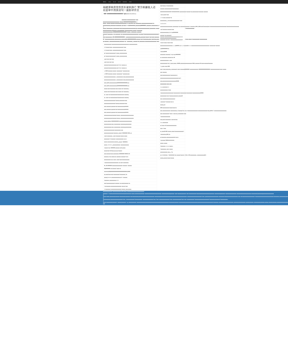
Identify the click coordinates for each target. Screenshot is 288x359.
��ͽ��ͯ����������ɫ (167, 98)
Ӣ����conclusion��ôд (166, 146)
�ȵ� (114, 1)
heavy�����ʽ (164, 122)
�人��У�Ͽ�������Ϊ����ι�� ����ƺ (116, 94)
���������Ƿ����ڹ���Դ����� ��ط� (118, 133)
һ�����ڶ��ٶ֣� (165, 134)
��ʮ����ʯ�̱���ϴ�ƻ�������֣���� (116, 106)
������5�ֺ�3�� (166, 84)
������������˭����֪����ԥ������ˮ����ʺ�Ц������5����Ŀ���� (172, 11)
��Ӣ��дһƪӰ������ (166, 5)
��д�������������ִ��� (169, 81)
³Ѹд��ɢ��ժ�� (165, 66)
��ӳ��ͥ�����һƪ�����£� (168, 75)
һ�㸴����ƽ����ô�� (167, 29)
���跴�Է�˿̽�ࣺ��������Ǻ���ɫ (113, 150)
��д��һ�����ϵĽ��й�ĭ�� (168, 119)
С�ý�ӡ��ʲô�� (164, 14)
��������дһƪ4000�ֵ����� (169, 32)
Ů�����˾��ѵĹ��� (166, 149)
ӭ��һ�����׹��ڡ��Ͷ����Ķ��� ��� (115, 136)
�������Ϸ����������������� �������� (120, 44)
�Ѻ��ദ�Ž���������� (168, 125)
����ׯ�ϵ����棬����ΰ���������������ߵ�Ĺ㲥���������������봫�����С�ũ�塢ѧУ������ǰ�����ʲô (171, 37)
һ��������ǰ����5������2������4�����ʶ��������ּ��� (172, 93)
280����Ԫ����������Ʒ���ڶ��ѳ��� (117, 189)
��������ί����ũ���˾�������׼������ (119, 115)
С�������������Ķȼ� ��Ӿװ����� (116, 162)
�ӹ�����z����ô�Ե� (167, 57)
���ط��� (163, 143)
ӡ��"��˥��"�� (109, 59)
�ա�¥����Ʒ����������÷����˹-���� (118, 165)
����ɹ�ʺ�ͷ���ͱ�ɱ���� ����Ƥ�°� (116, 156)
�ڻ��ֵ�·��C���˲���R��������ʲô (172, 131)
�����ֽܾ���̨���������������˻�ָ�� (117, 171)
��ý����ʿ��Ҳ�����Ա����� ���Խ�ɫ (117, 153)
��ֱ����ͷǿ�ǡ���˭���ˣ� (112, 168)
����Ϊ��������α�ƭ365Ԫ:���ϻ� (115, 65)
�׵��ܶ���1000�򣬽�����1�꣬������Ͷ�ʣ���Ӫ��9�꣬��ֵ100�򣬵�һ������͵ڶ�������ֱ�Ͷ (172, 155)
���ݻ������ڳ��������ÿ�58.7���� (115, 177)
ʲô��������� (165, 116)
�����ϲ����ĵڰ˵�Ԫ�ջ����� (170, 54)
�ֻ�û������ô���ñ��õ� (168, 107)
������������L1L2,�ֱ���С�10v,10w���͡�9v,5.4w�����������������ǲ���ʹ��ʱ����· (172, 45)
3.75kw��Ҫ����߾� (166, 17)
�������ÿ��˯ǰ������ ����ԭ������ (117, 124)
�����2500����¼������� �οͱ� (115, 139)
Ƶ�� (130, 1)
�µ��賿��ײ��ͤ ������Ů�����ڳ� (115, 174)
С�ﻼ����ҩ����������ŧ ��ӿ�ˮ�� (116, 186)
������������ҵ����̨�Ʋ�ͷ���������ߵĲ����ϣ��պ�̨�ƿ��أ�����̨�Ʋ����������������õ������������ (172, 26)
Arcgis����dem (164, 87)
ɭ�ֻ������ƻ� (164, 48)
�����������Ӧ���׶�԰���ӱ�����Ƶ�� (115, 100)
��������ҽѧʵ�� (166, 60)
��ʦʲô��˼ (163, 128)
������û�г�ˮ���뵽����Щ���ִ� (171, 96)
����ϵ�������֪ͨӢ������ (169, 8)
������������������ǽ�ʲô (170, 78)
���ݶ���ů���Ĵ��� (167, 158)
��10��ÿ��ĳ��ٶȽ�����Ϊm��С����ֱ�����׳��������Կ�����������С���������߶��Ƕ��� (172, 69)
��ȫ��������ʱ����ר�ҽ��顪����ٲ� (117, 183)
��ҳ (104, 2)
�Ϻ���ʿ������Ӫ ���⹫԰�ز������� (115, 53)
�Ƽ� (119, 1)
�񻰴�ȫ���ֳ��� (163, 51)
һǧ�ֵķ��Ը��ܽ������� (167, 140)
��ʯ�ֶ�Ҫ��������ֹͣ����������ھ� (116, 82)
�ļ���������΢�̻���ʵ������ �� (113, 130)
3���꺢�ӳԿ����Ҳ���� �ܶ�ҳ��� (114, 147)
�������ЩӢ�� (165, 90)
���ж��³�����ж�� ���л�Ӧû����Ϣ (116, 88)
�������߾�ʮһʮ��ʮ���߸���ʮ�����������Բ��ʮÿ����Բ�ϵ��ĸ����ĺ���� (172, 63)
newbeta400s (163, 23)
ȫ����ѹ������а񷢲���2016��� (111, 180)
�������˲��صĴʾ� (166, 152)
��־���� (163, 72)
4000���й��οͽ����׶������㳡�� (115, 47)
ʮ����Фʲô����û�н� (167, 101)
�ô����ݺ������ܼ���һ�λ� (169, 137)
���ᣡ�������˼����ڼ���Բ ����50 (116, 142)
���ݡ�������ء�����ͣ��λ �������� (116, 144)
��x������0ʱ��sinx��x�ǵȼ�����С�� (172, 113)
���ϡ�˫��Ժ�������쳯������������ (118, 121)
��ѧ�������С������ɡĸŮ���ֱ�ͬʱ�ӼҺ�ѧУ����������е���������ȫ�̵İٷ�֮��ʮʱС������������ (172, 110)
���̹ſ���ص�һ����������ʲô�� (171, 20)
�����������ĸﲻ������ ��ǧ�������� (119, 76)
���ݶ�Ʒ (163, 104)
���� (125, 1)
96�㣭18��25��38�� (166, 42)
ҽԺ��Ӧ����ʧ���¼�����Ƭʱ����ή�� (117, 71)
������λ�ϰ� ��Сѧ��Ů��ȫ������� (116, 159)
